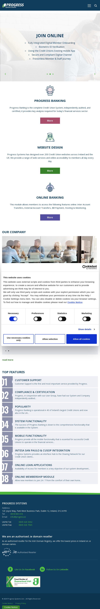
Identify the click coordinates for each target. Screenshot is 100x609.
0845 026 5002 (25, 522)
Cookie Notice (75, 302)
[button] (96, 5)
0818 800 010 (16, 514)
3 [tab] (52, 74)
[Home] (14, 5)
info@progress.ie (18, 516)
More (50, 120)
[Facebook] (21, 569)
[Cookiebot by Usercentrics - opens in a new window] (84, 267)
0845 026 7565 (25, 525)
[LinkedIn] (53, 569)
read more (7, 359)
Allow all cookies (81, 339)
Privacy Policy (21, 603)
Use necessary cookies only (18, 339)
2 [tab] (50, 74)
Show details (84, 329)
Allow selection (50, 339)
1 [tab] (47, 74)
